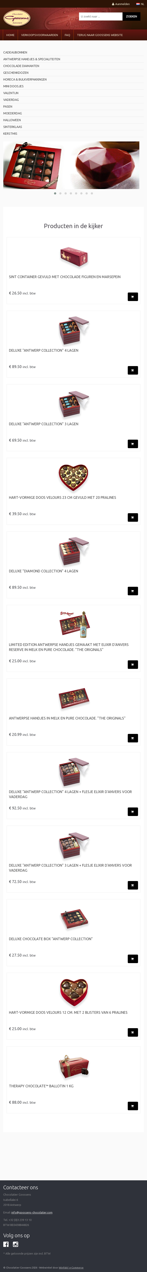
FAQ (67, 34)
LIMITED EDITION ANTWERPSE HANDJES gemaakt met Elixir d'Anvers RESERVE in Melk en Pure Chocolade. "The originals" (69, 647)
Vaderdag (11, 100)
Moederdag (12, 113)
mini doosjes (13, 86)
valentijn (10, 93)
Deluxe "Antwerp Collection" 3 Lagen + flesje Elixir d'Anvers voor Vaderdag (70, 867)
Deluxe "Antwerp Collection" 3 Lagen (43, 424)
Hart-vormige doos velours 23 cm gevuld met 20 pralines (62, 497)
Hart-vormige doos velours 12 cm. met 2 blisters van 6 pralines (68, 1012)
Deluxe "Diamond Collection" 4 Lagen (43, 571)
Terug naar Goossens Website (100, 34)
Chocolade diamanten (21, 66)
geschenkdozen (15, 72)
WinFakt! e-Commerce (71, 1267)
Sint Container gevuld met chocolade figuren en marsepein (65, 277)
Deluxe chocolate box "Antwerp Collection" (51, 939)
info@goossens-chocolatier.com (31, 1212)
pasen (7, 106)
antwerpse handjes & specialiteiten (31, 59)
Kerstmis (10, 133)
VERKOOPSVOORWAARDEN (39, 34)
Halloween (12, 120)
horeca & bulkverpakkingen (25, 79)
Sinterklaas (12, 127)
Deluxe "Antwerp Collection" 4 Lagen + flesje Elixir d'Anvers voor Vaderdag (70, 794)
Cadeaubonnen (15, 52)
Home (10, 34)
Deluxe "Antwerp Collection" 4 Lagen (43, 350)
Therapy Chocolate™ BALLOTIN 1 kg (41, 1086)
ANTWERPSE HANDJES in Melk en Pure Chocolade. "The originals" (67, 718)
